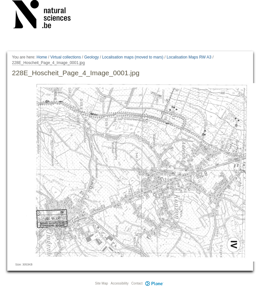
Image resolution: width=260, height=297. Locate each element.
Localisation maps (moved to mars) (132, 57)
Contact (136, 283)
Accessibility (120, 283)
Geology (91, 57)
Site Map (101, 283)
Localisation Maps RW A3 (189, 57)
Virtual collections (65, 57)
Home (41, 57)
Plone (154, 283)
